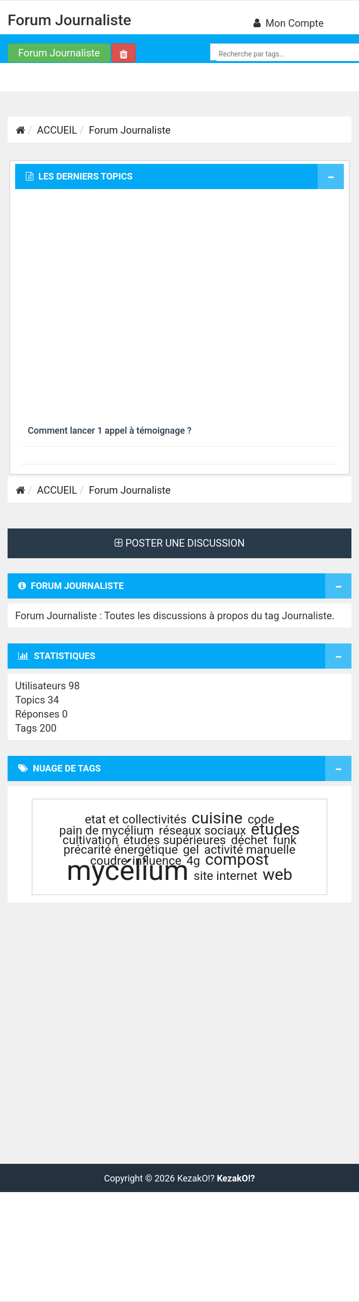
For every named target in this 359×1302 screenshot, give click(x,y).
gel (191, 850)
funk (284, 840)
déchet (249, 840)
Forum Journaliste (69, 20)
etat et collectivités (135, 819)
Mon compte (288, 23)
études (275, 829)
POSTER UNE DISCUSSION (179, 543)
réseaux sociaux (202, 830)
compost (237, 859)
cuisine (216, 817)
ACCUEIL (57, 130)
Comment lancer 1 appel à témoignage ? (109, 430)
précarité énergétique (121, 850)
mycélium (127, 870)
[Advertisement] (110, 307)
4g (193, 861)
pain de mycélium (106, 830)
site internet (226, 876)
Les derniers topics (79, 176)
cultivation (90, 840)
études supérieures (174, 840)
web (277, 874)
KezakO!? (236, 1178)
